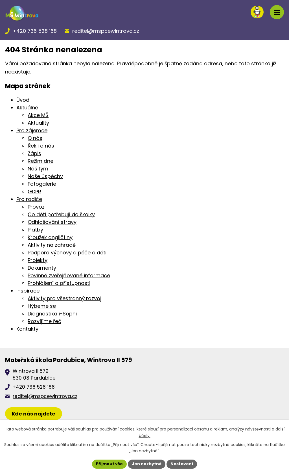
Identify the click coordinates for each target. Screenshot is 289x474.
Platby (35, 229)
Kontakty (27, 328)
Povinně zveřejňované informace (69, 275)
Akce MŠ (38, 115)
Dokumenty (42, 267)
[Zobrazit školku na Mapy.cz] (33, 413)
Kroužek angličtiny (50, 237)
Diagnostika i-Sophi (52, 313)
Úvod (22, 99)
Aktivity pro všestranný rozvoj (64, 298)
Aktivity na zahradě (52, 244)
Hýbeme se (42, 305)
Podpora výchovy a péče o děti (67, 252)
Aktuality (38, 122)
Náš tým (38, 168)
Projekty (37, 260)
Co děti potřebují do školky (61, 214)
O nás (35, 138)
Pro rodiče (29, 199)
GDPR (34, 191)
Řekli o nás (41, 145)
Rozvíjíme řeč (44, 321)
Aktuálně (27, 107)
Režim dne (40, 161)
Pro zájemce (31, 130)
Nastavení (181, 464)
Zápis (34, 153)
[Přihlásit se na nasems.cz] (257, 12)
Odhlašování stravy (52, 222)
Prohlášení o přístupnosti (59, 283)
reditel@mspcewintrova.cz (45, 396)
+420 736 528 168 (34, 387)
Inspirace (28, 290)
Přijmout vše (109, 464)
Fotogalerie (42, 183)
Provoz (36, 206)
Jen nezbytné (146, 464)
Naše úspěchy (45, 176)
